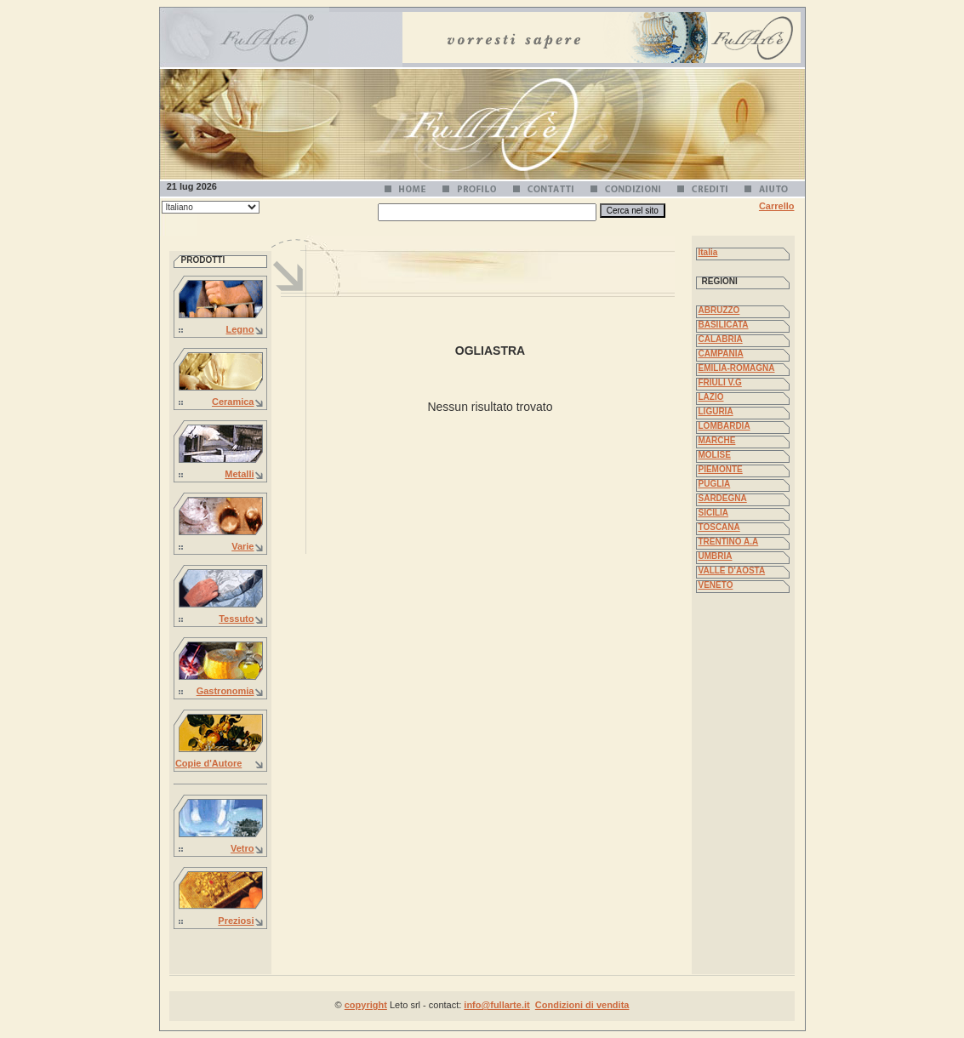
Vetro (242, 848)
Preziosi (236, 920)
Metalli (239, 474)
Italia (708, 252)
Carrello (777, 206)
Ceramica (233, 401)
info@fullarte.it (496, 1005)
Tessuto (236, 618)
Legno (240, 329)
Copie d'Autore (208, 763)
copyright (366, 1005)
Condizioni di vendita (582, 1005)
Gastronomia (225, 691)
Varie (242, 546)
